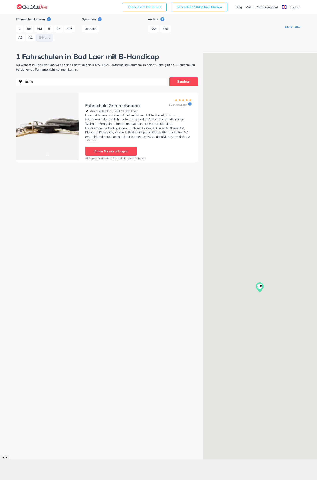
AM (39, 29)
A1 (31, 37)
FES (165, 29)
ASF (154, 29)
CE (58, 29)
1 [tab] (47, 154)
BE (29, 29)
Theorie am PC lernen (144, 7)
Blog (239, 7)
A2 (20, 37)
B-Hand (44, 37)
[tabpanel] (47, 126)
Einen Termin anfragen (111, 151)
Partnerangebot (267, 7)
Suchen (184, 82)
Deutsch (90, 29)
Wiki (249, 7)
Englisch (291, 7)
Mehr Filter (293, 27)
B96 (69, 29)
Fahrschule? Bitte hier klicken (199, 7)
